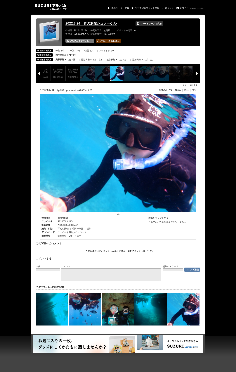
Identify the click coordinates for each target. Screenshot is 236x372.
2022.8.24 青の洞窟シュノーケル (91, 23)
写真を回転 (63, 228)
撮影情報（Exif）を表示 (69, 236)
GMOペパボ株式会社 (197, 8)
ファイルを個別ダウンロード (72, 232)
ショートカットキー (191, 85)
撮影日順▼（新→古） (92, 59)
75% (186, 90)
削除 (89, 228)
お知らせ (184, 8)
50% (194, 90)
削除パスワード (170, 266)
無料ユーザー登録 (120, 8)
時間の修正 (77, 228)
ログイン (169, 8)
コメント (65, 266)
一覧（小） (61, 50)
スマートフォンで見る (149, 23)
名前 (38, 266)
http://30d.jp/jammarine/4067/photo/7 (74, 90)
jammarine (60, 55)
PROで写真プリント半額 (147, 8)
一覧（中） (75, 50)
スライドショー (106, 50)
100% (177, 90)
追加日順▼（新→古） (143, 59)
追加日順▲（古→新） (118, 59)
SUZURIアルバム (50, 7)
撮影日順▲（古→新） (66, 59)
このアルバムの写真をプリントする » (167, 222)
